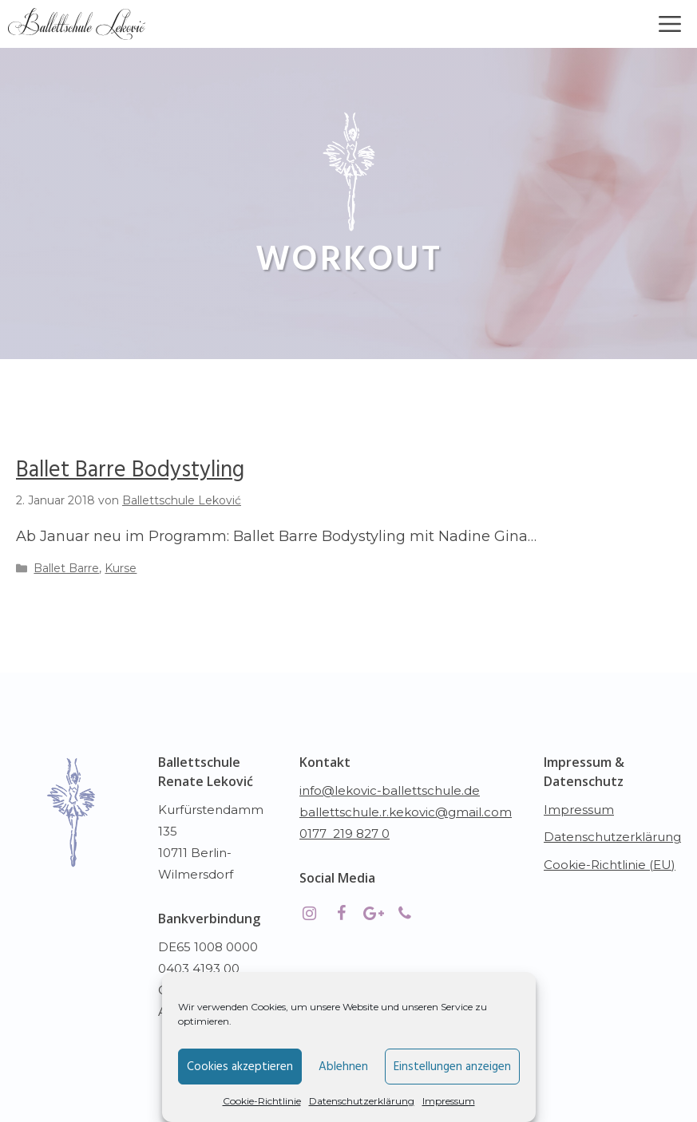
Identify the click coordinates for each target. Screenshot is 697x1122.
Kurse (121, 568)
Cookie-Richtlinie (262, 1101)
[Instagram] (309, 913)
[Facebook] (340, 913)
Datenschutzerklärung (361, 1101)
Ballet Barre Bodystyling (130, 470)
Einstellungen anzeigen (452, 1067)
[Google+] (372, 913)
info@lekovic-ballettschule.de (389, 790)
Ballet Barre (66, 568)
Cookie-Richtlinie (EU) (609, 864)
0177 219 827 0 (344, 833)
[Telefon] (404, 913)
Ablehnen (343, 1067)
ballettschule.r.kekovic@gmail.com (405, 812)
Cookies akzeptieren (240, 1067)
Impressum (448, 1101)
